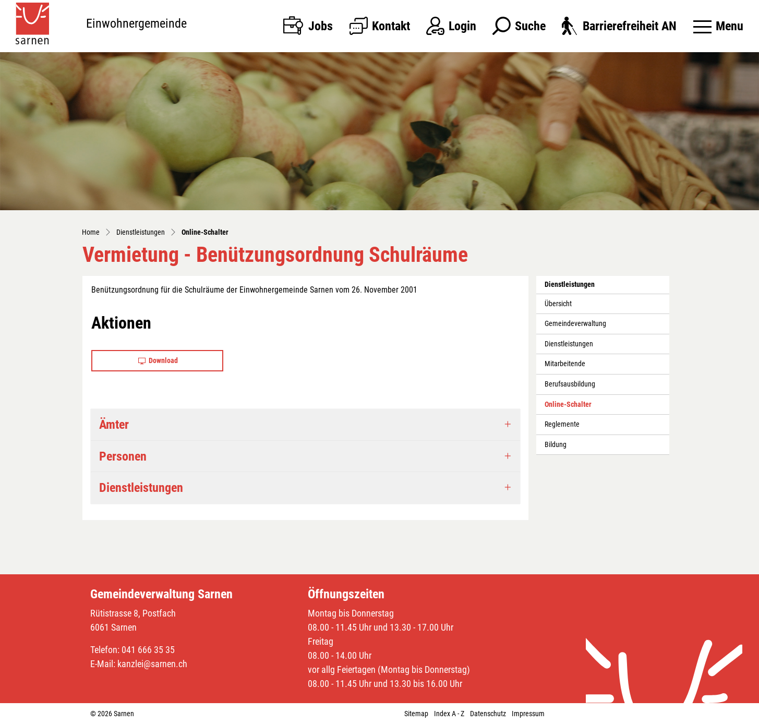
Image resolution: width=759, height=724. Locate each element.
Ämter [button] (114, 424)
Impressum (528, 713)
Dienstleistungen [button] (141, 487)
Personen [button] (123, 456)
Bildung (556, 444)
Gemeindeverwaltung (575, 323)
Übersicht (558, 303)
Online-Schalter (568, 407)
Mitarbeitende (565, 363)
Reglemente (562, 424)
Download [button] (158, 360)
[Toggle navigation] (718, 26)
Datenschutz (488, 713)
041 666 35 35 (148, 649)
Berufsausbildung (570, 384)
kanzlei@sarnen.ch (152, 663)
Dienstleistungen (569, 344)
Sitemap (416, 713)
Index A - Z (449, 713)
